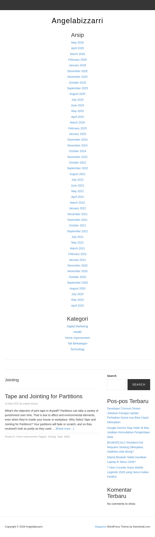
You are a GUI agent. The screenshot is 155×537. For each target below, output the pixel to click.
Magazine (100, 526)
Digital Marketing (77, 326)
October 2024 (77, 151)
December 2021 (77, 214)
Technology (77, 349)
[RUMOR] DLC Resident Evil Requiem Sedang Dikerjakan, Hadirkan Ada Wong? (125, 447)
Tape (60, 436)
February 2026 (77, 59)
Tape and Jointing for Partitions (43, 396)
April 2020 (77, 305)
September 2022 (77, 168)
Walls (67, 436)
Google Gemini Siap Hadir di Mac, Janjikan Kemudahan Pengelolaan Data (128, 432)
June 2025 (77, 105)
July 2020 (77, 294)
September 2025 (77, 88)
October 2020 (77, 277)
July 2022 (77, 179)
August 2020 (78, 288)
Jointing (52, 436)
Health (77, 332)
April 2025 (77, 116)
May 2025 (77, 111)
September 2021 (77, 231)
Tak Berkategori (77, 343)
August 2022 (78, 174)
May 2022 (77, 191)
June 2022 (77, 185)
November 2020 (77, 271)
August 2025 (78, 93)
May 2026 (77, 42)
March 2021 (77, 248)
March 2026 (77, 54)
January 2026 (77, 65)
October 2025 (77, 82)
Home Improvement (77, 337)
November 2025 (77, 76)
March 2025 (77, 122)
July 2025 (77, 99)
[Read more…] (65, 428)
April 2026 (77, 48)
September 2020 (77, 282)
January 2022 (77, 208)
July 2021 (77, 236)
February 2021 (77, 254)
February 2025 (77, 128)
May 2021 (77, 242)
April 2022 (77, 196)
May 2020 (77, 299)
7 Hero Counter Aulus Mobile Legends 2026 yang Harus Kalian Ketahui (128, 472)
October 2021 (77, 225)
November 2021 (77, 219)
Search (112, 375)
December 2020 (77, 265)
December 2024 (77, 139)
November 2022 (77, 157)
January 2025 (77, 134)
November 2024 (77, 145)
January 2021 (77, 259)
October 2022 (77, 162)
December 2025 (77, 71)
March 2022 (77, 202)
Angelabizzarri (77, 21)
